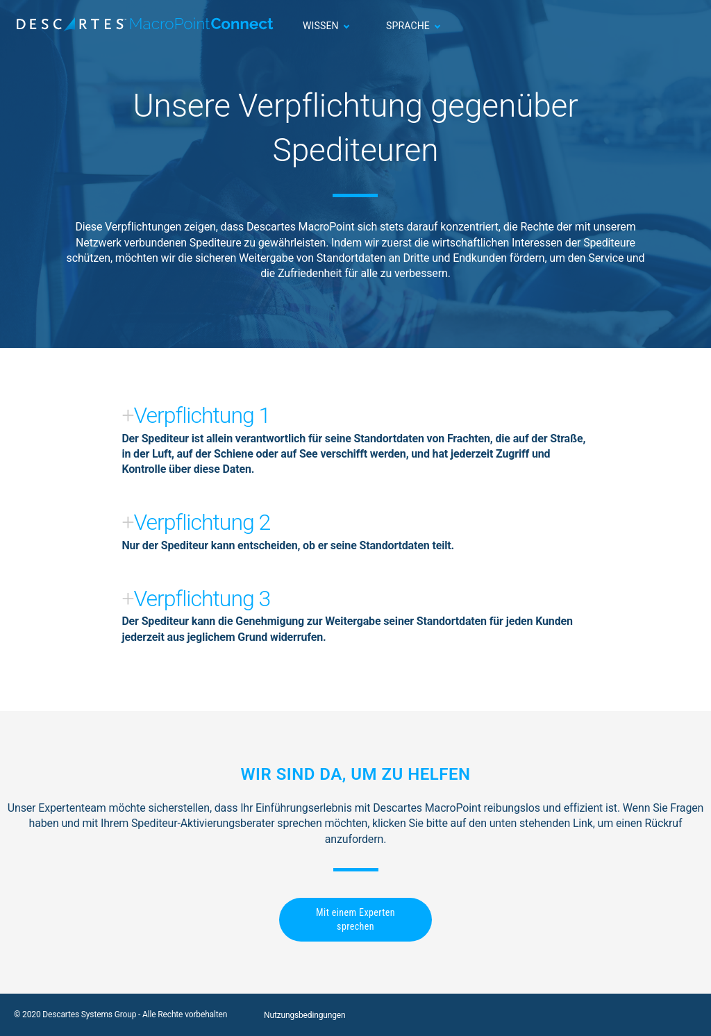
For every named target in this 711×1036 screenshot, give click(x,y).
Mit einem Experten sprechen (355, 919)
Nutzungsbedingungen (305, 1015)
